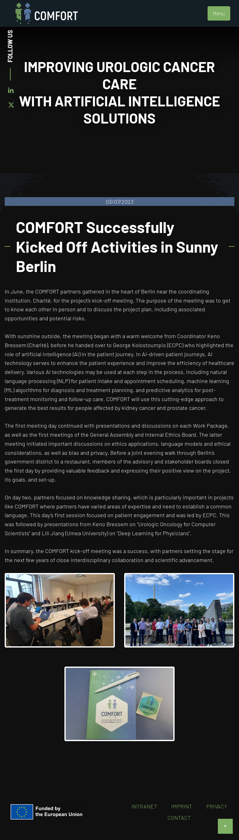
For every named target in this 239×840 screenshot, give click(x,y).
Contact (179, 817)
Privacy (216, 806)
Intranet (144, 806)
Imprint (181, 806)
